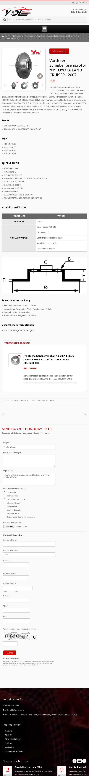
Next (84, 761)
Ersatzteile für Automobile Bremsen (23, 400)
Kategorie (17, 36)
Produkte (9, 743)
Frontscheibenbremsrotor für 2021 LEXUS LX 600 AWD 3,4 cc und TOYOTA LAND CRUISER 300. (48, 359)
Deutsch (82, 3)
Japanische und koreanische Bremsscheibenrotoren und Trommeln (51, 36)
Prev (74, 761)
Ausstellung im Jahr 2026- (28, 767)
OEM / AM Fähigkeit (13, 739)
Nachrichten (10, 747)
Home (7, 36)
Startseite (9, 731)
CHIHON (8, 735)
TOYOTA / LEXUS (12, 39)
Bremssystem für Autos (46, 400)
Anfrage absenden (59, 51)
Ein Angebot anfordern (14, 751)
